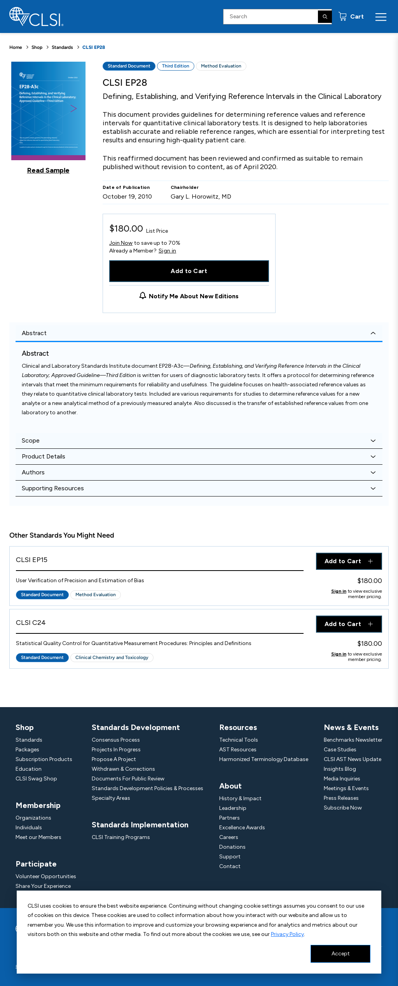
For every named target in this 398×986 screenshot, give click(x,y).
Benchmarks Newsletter (353, 740)
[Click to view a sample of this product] (48, 118)
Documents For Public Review (128, 778)
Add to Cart (189, 271)
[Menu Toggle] (381, 16)
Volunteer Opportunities (46, 876)
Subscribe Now (343, 807)
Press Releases (341, 798)
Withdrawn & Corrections (123, 769)
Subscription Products (44, 759)
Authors (33, 472)
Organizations (33, 818)
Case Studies (340, 749)
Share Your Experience (43, 886)
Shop (36, 47)
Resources (238, 727)
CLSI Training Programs (121, 837)
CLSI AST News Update (352, 759)
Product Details (43, 456)
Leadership (232, 808)
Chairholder (185, 187)
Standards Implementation (140, 824)
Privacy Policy (287, 934)
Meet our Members (38, 837)
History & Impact (240, 798)
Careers (228, 837)
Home (15, 47)
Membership (38, 805)
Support (230, 856)
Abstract (34, 333)
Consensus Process (116, 740)
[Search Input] (277, 16)
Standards (62, 47)
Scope (31, 440)
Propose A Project (114, 759)
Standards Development (136, 727)
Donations (232, 847)
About (230, 786)
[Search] (325, 16)
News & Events (351, 727)
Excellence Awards (242, 827)
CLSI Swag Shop (36, 778)
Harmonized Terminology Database (263, 759)
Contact (230, 866)
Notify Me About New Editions (194, 296)
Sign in (167, 251)
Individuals (29, 827)
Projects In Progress (116, 749)
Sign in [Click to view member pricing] (338, 591)
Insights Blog (340, 769)
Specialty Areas (111, 798)
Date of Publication (126, 187)
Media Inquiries (342, 778)
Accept (341, 953)
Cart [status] (356, 16)
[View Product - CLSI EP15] (160, 562)
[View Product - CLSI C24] (160, 625)
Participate (36, 863)
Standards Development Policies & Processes (147, 788)
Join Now (121, 243)
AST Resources (238, 749)
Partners (229, 818)
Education (29, 769)
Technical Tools (238, 740)
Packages (27, 749)
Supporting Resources (53, 488)
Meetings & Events (346, 788)
